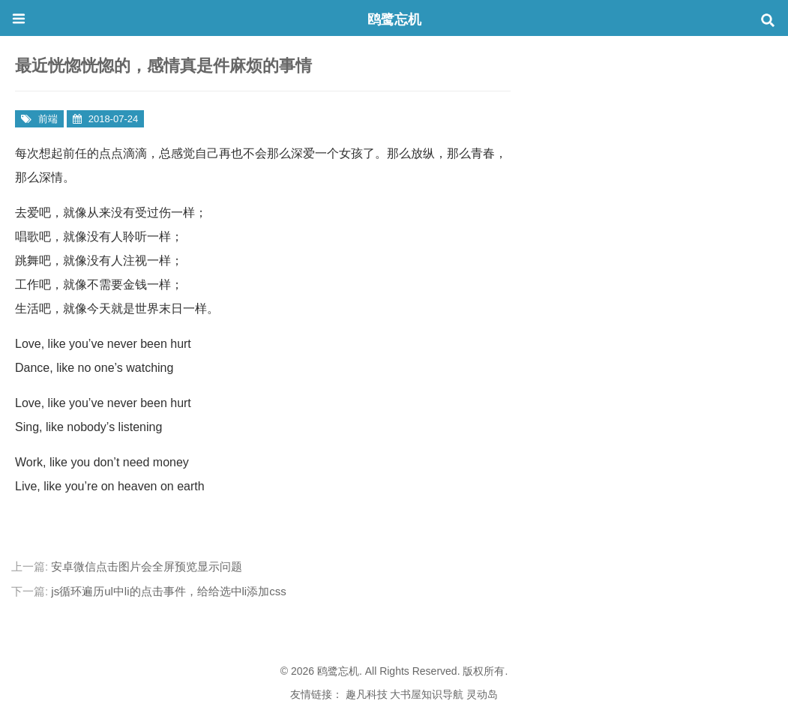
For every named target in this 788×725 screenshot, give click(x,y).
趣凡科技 (367, 694)
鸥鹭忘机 (394, 19)
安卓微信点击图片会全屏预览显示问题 (146, 566)
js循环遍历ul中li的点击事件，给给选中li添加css (168, 591)
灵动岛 (482, 694)
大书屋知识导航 (426, 694)
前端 (48, 118)
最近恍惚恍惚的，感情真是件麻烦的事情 (163, 65)
